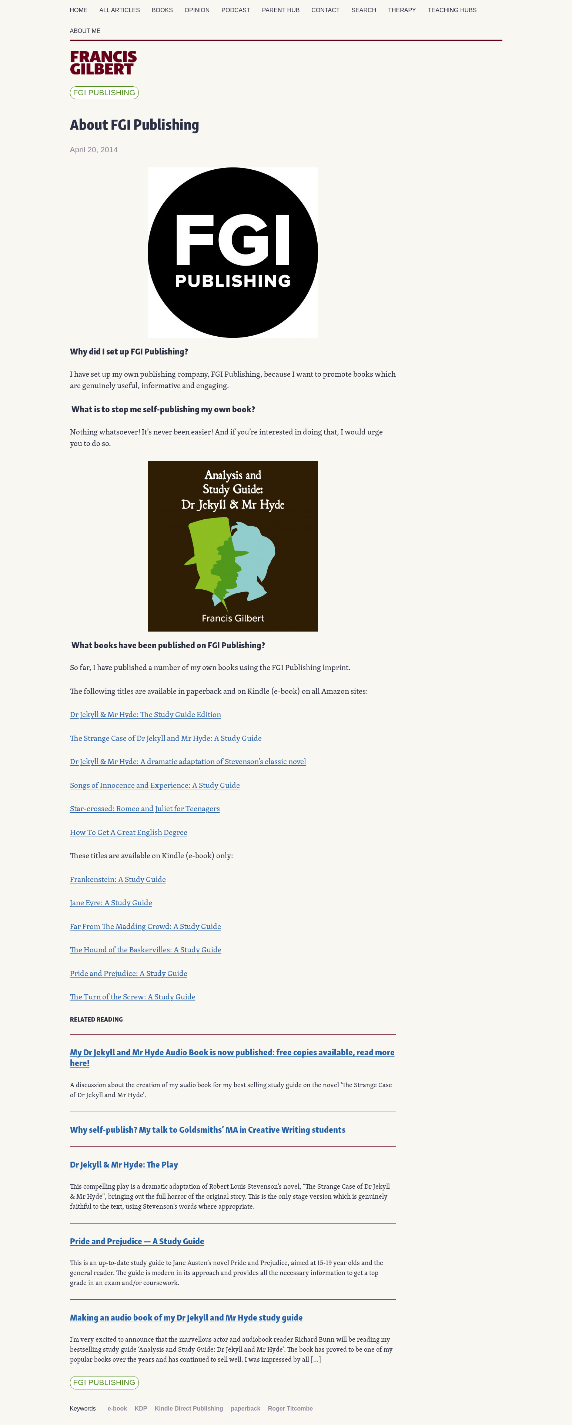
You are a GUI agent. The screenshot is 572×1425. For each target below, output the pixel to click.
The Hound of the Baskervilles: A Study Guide (145, 949)
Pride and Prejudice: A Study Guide (128, 973)
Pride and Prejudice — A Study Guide (137, 1240)
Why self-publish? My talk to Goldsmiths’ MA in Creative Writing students (207, 1129)
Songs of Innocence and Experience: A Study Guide (155, 785)
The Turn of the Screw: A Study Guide (132, 996)
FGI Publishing (104, 92)
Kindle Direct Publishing (189, 1408)
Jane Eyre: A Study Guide (111, 902)
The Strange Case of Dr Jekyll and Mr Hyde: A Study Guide (166, 738)
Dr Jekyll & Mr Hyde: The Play (124, 1163)
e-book (117, 1408)
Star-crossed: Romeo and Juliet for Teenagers (145, 808)
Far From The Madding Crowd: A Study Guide (145, 926)
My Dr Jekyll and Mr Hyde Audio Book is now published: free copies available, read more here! (232, 1056)
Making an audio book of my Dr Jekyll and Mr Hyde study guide (186, 1316)
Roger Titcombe (290, 1408)
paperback (245, 1408)
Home (79, 10)
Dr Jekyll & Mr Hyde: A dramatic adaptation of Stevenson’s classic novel (188, 761)
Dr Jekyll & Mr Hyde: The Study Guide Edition (145, 714)
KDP (141, 1408)
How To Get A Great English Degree (128, 832)
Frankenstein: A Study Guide (118, 879)
